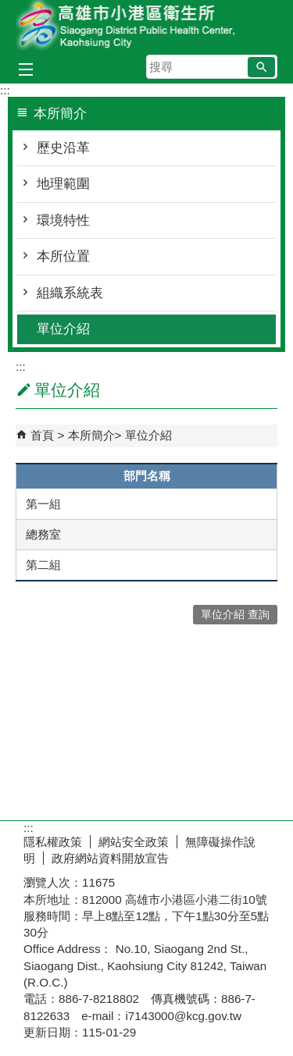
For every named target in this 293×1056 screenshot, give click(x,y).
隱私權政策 (52, 841)
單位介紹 (63, 329)
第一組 (43, 503)
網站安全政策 (133, 841)
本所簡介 (91, 435)
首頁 (42, 435)
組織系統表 (70, 293)
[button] (261, 67)
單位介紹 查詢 (235, 614)
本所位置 (63, 256)
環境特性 (63, 220)
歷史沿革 (63, 147)
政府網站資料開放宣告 (110, 858)
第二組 (43, 564)
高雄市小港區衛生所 (147, 26)
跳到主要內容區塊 (8, 8)
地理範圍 (63, 183)
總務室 (43, 534)
